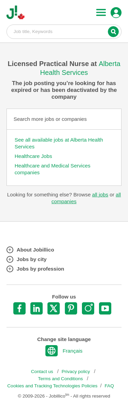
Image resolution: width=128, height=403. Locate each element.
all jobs (100, 194)
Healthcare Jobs (33, 156)
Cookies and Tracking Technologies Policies (52, 385)
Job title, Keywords (64, 31)
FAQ (109, 385)
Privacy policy (76, 371)
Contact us (43, 371)
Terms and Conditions (61, 378)
